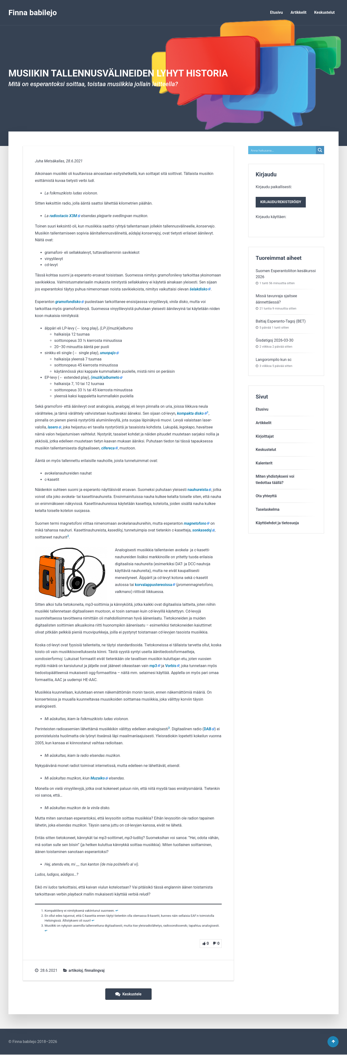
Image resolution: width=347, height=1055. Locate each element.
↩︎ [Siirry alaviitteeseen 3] (46, 930)
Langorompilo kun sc (274, 360)
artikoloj (75, 970)
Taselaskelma (268, 510)
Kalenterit (264, 464)
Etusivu (276, 12)
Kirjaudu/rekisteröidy (281, 202)
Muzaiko (98, 778)
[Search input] (282, 150)
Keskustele (128, 994)
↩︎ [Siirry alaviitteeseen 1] (116, 910)
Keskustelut (324, 12)
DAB (207, 729)
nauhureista (197, 489)
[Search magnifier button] (320, 150)
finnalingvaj (95, 970)
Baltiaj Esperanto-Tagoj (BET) (281, 322)
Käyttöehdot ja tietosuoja (277, 523)
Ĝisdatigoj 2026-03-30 (275, 341)
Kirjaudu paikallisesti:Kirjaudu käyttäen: (282, 202)
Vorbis (170, 665)
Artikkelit (299, 12)
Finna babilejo (32, 12)
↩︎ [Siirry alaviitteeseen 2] (93, 920)
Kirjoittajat (265, 436)
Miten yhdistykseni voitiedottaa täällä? (275, 480)
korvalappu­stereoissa (153, 584)
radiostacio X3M (63, 216)
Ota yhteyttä (266, 496)
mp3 (153, 665)
